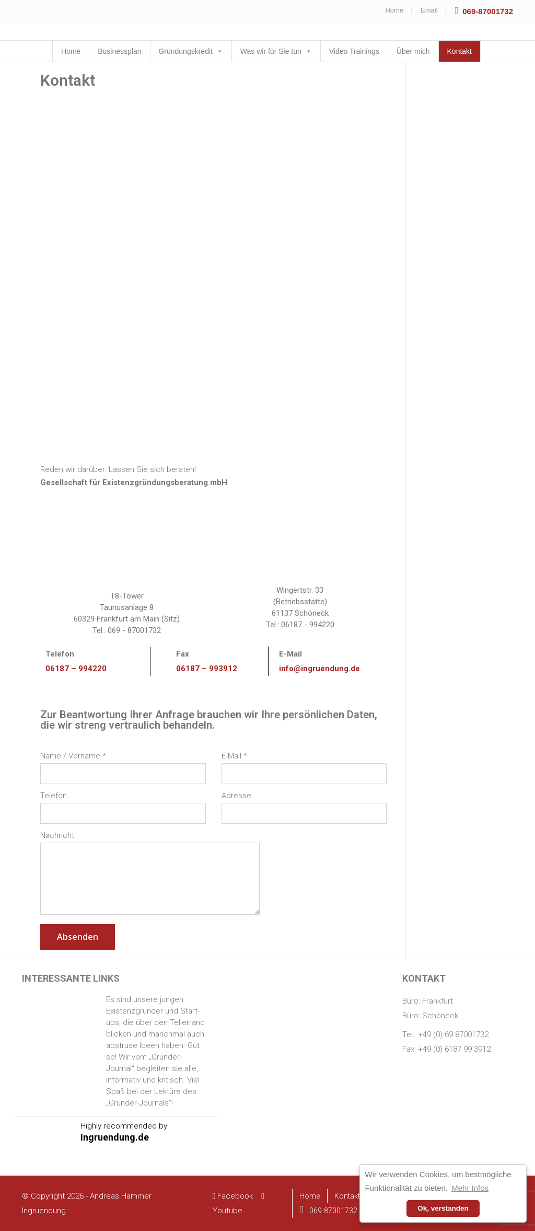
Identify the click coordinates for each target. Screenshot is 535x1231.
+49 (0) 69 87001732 (453, 1034)
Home (394, 10)
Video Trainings (354, 51)
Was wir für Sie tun (270, 51)
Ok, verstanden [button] (443, 1208)
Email (429, 10)
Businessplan (119, 51)
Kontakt (459, 51)
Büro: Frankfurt (427, 1001)
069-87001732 (328, 1210)
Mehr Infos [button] (470, 1187)
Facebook (234, 1196)
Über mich (413, 51)
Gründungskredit (185, 51)
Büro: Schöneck (430, 1015)
